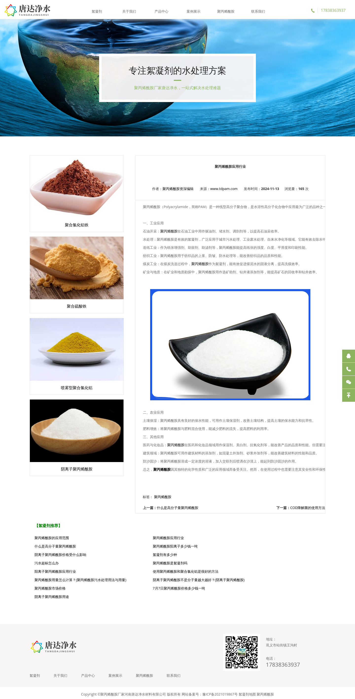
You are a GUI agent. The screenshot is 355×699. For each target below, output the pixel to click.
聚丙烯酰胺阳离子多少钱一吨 (57, 546)
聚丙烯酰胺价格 (174, 691)
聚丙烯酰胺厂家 (149, 691)
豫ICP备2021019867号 (220, 676)
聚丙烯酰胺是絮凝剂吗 (150, 554)
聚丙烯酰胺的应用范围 (52, 537)
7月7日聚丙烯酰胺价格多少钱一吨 (159, 574)
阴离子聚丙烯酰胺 (240, 691)
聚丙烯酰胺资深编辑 (167, 192)
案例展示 (193, 9)
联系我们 (257, 9)
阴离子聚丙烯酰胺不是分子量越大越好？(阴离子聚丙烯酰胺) (275, 565)
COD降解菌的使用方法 (307, 507)
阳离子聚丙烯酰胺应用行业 (252, 554)
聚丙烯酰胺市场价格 (50, 574)
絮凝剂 (97, 9)
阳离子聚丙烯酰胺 (212, 691)
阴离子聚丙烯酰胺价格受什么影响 (159, 546)
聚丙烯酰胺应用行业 (148, 537)
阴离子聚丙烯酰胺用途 (249, 574)
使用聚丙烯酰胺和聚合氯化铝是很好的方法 (67, 563)
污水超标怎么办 (47, 554)
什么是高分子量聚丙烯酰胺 (157, 507)
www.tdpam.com (214, 192)
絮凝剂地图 (247, 676)
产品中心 (161, 9)
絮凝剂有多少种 (244, 546)
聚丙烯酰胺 (225, 9)
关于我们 (130, 9)
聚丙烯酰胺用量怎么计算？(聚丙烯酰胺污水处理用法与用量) (176, 565)
